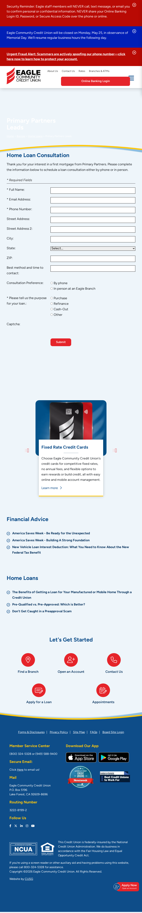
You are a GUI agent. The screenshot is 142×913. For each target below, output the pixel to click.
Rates (82, 71)
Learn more (51, 488)
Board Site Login (113, 733)
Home (10, 136)
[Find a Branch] (28, 663)
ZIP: (10, 258)
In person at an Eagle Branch (74, 289)
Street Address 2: (20, 229)
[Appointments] (103, 696)
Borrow (21, 136)
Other (58, 315)
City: (10, 238)
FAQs (93, 733)
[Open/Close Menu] (131, 81)
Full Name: (17, 190)
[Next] (114, 448)
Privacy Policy (59, 733)
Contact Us (68, 71)
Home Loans (35, 136)
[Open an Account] (71, 663)
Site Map (79, 733)
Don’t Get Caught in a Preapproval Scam (43, 606)
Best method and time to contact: (25, 270)
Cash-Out (61, 309)
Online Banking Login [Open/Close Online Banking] (106, 81)
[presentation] (78, 329)
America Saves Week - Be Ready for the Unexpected (52, 528)
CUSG (29, 880)
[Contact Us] (113, 663)
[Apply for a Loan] (39, 696)
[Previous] (28, 448)
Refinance (61, 304)
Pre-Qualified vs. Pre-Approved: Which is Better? (49, 599)
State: (11, 248)
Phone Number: (20, 209)
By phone (60, 283)
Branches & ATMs (99, 71)
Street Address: (18, 219)
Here (20, 771)
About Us (52, 71)
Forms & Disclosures (31, 733)
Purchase (60, 298)
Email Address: (20, 199)
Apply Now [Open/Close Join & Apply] (127, 890)
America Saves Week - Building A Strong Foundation (52, 535)
